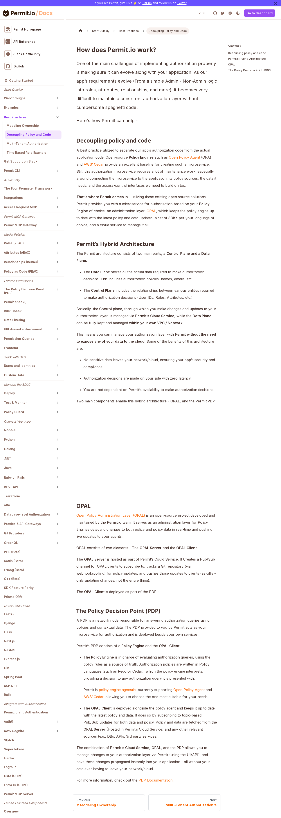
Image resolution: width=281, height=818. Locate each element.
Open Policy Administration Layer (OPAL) (110, 515)
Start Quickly (13, 89)
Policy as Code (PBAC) (21, 271)
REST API (11, 487)
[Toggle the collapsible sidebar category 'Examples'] (57, 107)
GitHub (147, 3)
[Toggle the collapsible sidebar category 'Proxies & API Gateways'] (57, 523)
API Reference (20, 41)
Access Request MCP (20, 207)
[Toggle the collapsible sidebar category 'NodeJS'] (57, 429)
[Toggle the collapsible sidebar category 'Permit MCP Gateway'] (57, 225)
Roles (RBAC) (14, 243)
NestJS (9, 650)
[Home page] (80, 30)
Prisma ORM (13, 597)
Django (9, 623)
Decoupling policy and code (247, 53)
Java (8, 468)
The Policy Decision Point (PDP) (24, 291)
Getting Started (18, 80)
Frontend (11, 348)
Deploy (9, 393)
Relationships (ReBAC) (21, 262)
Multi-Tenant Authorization (27, 143)
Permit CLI (12, 170)
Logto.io (10, 767)
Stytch (9, 740)
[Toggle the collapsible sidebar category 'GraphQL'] (57, 542)
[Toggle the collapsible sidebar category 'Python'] (57, 439)
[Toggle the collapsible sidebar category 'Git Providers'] (57, 533)
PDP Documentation (156, 780)
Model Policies (14, 234)
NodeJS (10, 430)
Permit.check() (15, 302)
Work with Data (15, 357)
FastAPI (9, 614)
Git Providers (14, 533)
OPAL (151, 211)
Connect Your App (17, 421)
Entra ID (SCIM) (16, 785)
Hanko (9, 758)
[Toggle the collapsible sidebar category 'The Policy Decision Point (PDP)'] (57, 289)
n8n (7, 505)
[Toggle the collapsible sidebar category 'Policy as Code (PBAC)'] (57, 271)
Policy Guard (14, 412)
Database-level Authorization (27, 514)
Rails (7, 695)
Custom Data (14, 375)
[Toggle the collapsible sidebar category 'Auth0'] (57, 721)
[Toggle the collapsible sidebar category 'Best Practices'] (57, 117)
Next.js (9, 641)
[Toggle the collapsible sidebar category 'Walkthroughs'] (57, 98)
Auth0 (8, 721)
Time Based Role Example (26, 152)
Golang (9, 449)
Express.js (12, 659)
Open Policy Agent (184, 157)
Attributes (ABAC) (17, 252)
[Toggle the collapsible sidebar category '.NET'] (57, 458)
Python (9, 439)
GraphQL (11, 543)
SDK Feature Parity (19, 588)
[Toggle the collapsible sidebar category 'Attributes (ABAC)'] (57, 252)
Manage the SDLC (17, 384)
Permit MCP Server (18, 794)
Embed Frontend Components (25, 803)
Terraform (12, 496)
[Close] (275, 3)
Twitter (182, 3)
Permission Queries (19, 338)
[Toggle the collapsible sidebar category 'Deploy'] (57, 393)
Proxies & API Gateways (22, 524)
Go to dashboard (260, 13)
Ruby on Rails (14, 477)
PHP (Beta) (12, 552)
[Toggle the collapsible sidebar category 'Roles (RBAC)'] (57, 243)
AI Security (12, 180)
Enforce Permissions (18, 281)
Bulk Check (13, 311)
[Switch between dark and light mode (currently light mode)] (238, 13)
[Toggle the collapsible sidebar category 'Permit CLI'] (57, 170)
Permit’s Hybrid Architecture (247, 58)
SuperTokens (14, 749)
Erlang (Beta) (14, 570)
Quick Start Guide (17, 606)
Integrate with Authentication (25, 704)
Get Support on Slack (20, 161)
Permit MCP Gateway (19, 216)
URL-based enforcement (23, 329)
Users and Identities (19, 365)
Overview (11, 811)
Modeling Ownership (23, 125)
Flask (8, 632)
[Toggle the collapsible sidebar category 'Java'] (57, 467)
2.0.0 (202, 13)
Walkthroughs (14, 98)
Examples (11, 107)
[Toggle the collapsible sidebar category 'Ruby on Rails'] (57, 477)
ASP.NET (10, 686)
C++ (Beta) (12, 579)
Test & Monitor (15, 402)
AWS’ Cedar (94, 164)
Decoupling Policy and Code (29, 134)
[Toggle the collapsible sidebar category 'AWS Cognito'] (57, 731)
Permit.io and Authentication (26, 712)
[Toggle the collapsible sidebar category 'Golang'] (57, 449)
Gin (6, 668)
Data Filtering (14, 320)
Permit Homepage (22, 29)
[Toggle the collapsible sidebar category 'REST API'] (57, 487)
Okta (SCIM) (13, 776)
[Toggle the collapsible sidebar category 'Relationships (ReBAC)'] (57, 262)
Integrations (13, 197)
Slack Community (22, 53)
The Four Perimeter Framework (28, 188)
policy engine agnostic (117, 690)
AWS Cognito (14, 731)
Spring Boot (13, 677)
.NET (7, 458)
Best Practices (15, 117)
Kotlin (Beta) (13, 561)
